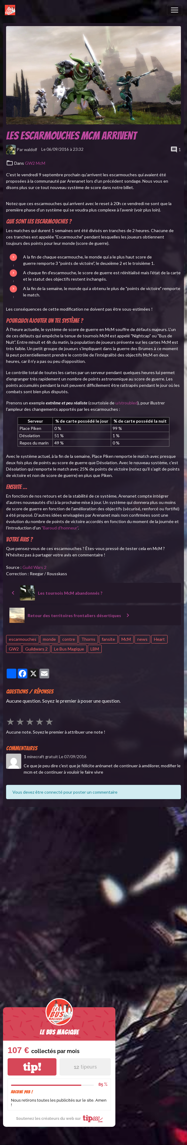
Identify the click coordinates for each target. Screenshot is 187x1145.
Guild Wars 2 (34, 567)
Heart (159, 639)
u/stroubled (126, 402)
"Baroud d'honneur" (60, 527)
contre (68, 639)
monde (49, 639)
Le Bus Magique (69, 648)
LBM (94, 648)
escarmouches (22, 639)
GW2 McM (35, 163)
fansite (108, 639)
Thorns (88, 639)
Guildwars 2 (36, 648)
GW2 (14, 648)
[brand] (11, 10)
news (142, 639)
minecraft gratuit (42, 756)
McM (126, 639)
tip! (32, 1067)
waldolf (30, 149)
